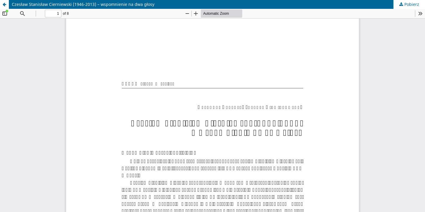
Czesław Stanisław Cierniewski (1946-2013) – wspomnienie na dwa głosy (83, 4)
